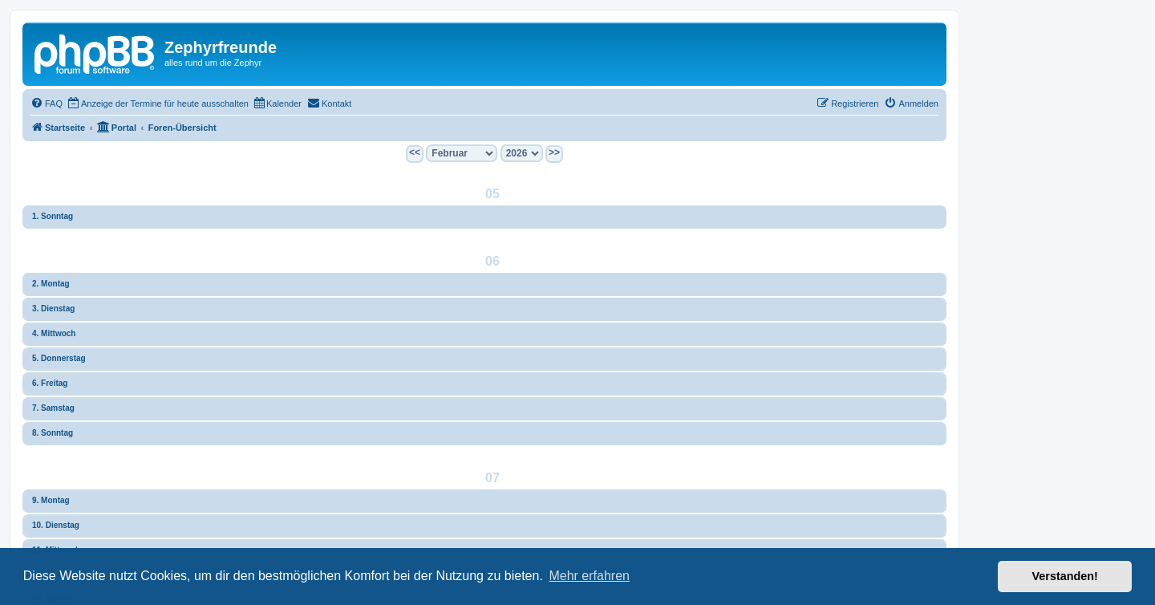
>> (554, 152)
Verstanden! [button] (1065, 576)
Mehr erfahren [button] (589, 576)
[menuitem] (46, 103)
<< (414, 152)
